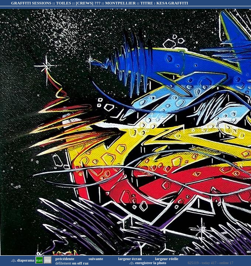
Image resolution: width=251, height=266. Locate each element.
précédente (64, 258)
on (74, 263)
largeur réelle (166, 258)
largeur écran (130, 258)
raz (86, 263)
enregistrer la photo (150, 263)
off (79, 263)
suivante (96, 258)
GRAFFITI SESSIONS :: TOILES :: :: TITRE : (99, 3)
